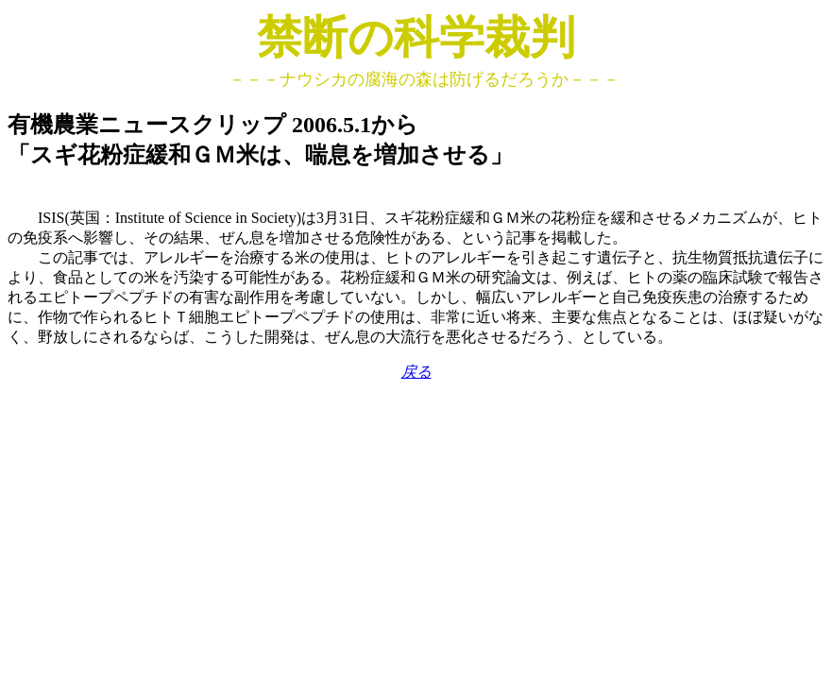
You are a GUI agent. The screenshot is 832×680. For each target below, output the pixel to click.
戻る (416, 372)
